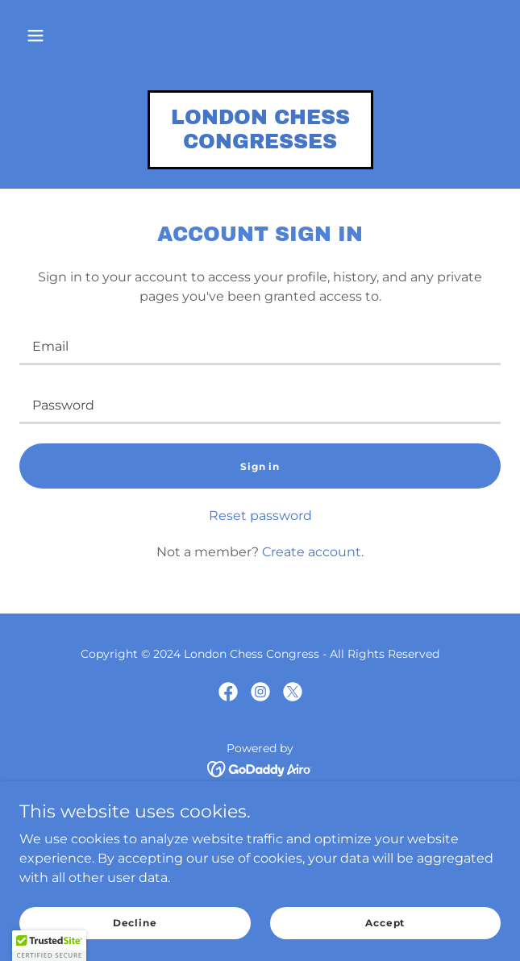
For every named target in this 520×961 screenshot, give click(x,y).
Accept (385, 923)
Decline (135, 923)
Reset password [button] (260, 515)
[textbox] (260, 345)
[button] (35, 35)
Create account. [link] (313, 552)
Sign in (260, 466)
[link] (260, 144)
